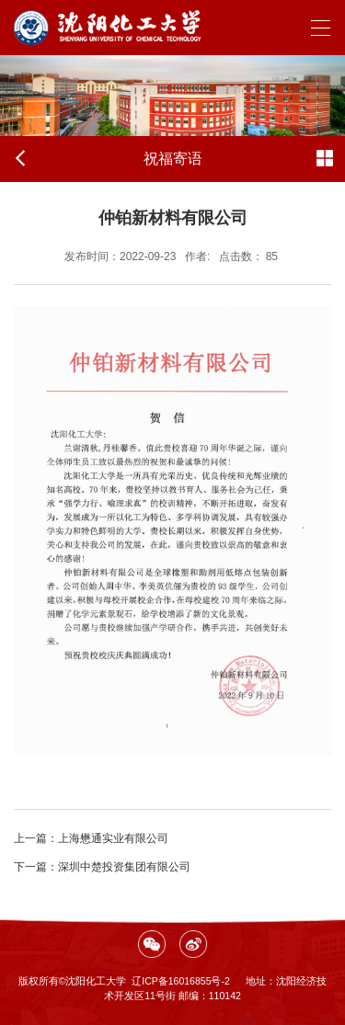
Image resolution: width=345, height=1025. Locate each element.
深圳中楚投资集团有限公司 (102, 866)
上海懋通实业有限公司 (91, 838)
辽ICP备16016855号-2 (181, 980)
